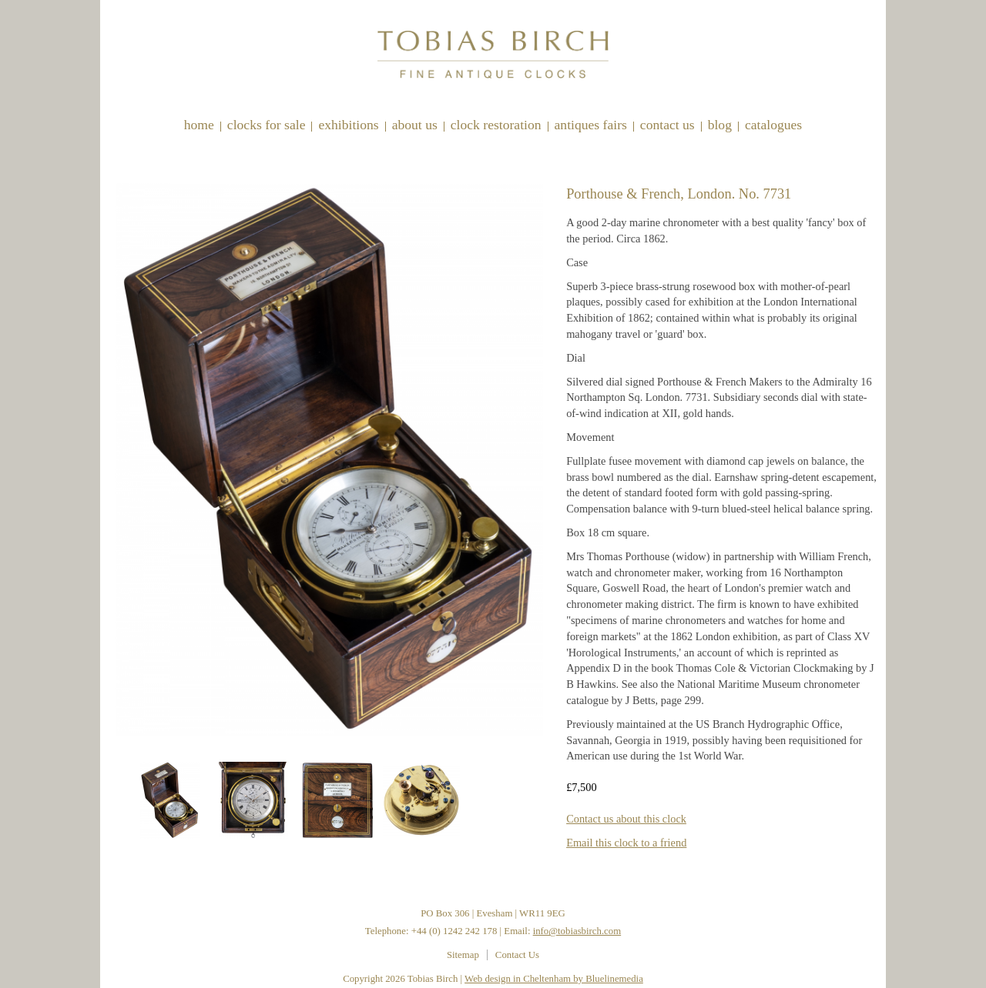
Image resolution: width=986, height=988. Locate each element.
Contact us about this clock (626, 819)
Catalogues (773, 124)
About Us (415, 124)
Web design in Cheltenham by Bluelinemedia (553, 978)
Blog (720, 124)
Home (199, 124)
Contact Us (667, 124)
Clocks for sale (266, 124)
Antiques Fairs (591, 124)
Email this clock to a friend (626, 842)
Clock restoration (496, 124)
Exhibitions (348, 124)
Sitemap (463, 955)
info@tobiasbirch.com (577, 931)
